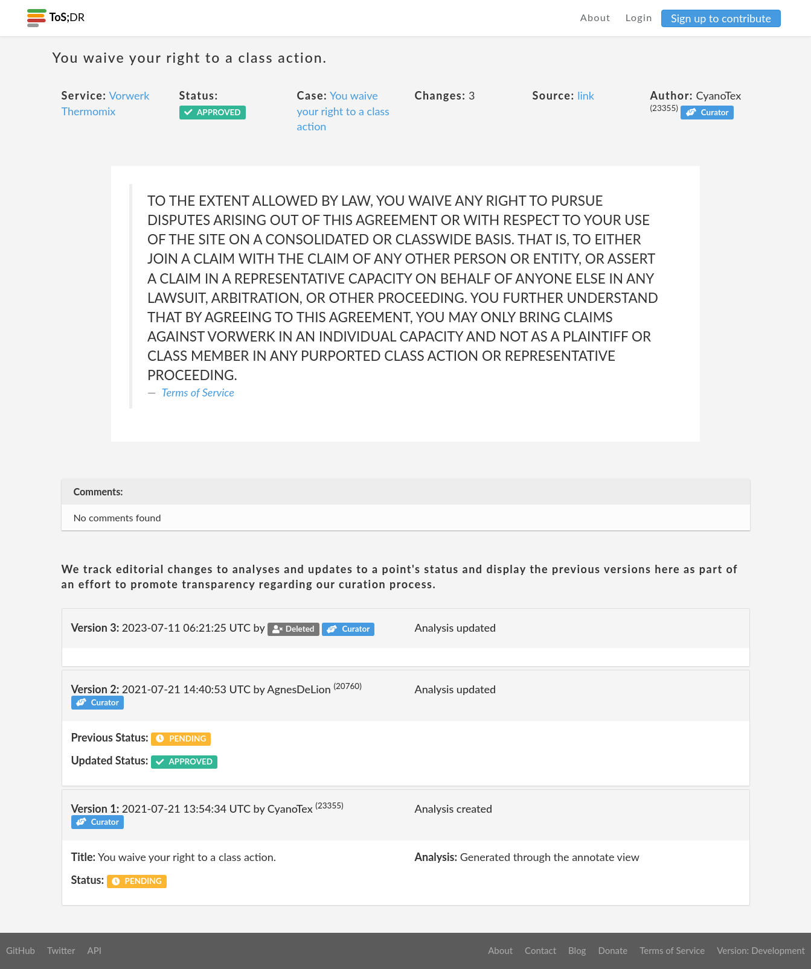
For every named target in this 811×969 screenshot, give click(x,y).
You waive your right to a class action (343, 111)
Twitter (61, 950)
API (94, 950)
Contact (540, 950)
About (595, 17)
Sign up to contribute (721, 18)
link (585, 95)
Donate (612, 950)
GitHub (20, 950)
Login (639, 17)
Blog (577, 950)
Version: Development (761, 950)
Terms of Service (198, 392)
